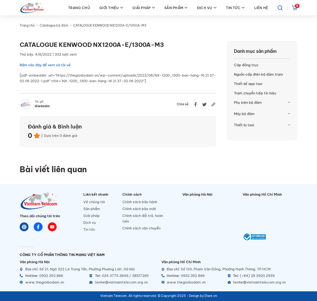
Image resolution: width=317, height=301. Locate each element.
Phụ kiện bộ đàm (248, 102)
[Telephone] (122, 275)
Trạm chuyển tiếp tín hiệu (255, 93)
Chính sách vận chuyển (141, 228)
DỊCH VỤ (206, 8)
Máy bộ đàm (244, 114)
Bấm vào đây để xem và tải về (45, 65)
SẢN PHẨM (175, 8)
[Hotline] (53, 275)
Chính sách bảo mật (139, 209)
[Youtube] (52, 226)
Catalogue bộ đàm (54, 25)
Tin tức (89, 229)
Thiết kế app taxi (248, 84)
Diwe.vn (211, 296)
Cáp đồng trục (246, 65)
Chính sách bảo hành (139, 202)
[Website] (24, 226)
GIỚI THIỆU (111, 8)
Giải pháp (91, 215)
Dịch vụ (89, 222)
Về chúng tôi (94, 202)
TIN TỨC (235, 8)
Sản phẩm (91, 209)
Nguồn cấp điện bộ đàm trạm (258, 74)
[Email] (122, 282)
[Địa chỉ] (88, 269)
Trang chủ (27, 25)
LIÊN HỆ (261, 8)
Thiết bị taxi (244, 125)
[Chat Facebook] (38, 226)
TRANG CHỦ (79, 8)
